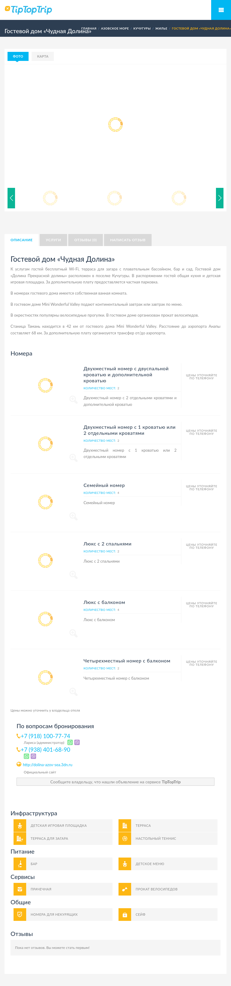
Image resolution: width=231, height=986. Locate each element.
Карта (42, 56)
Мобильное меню (221, 10)
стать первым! (78, 947)
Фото (18, 56)
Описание (21, 240)
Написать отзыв (128, 240)
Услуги (53, 240)
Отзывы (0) (85, 240)
